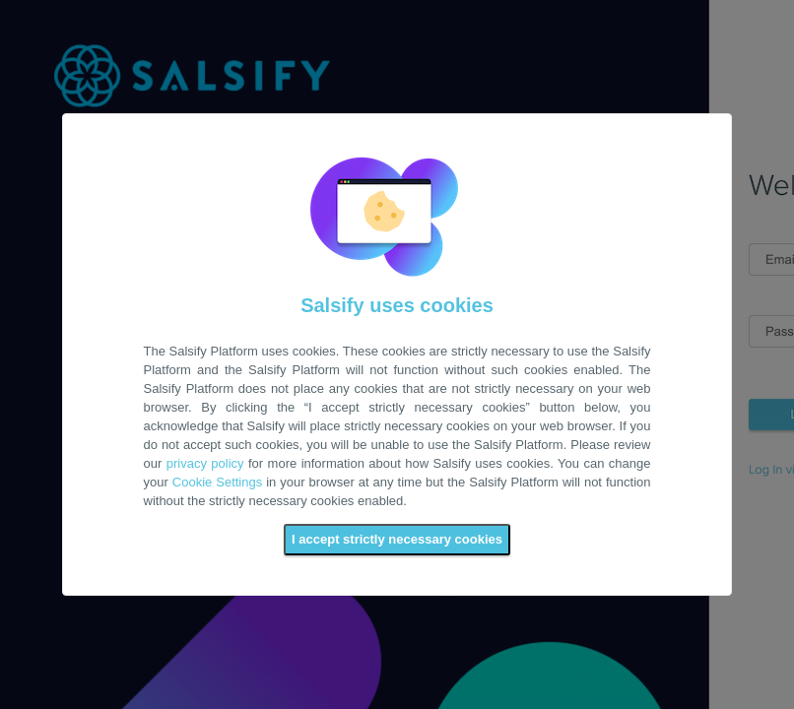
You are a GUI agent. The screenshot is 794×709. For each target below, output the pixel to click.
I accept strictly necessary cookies (397, 539)
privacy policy (205, 463)
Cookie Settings (217, 482)
